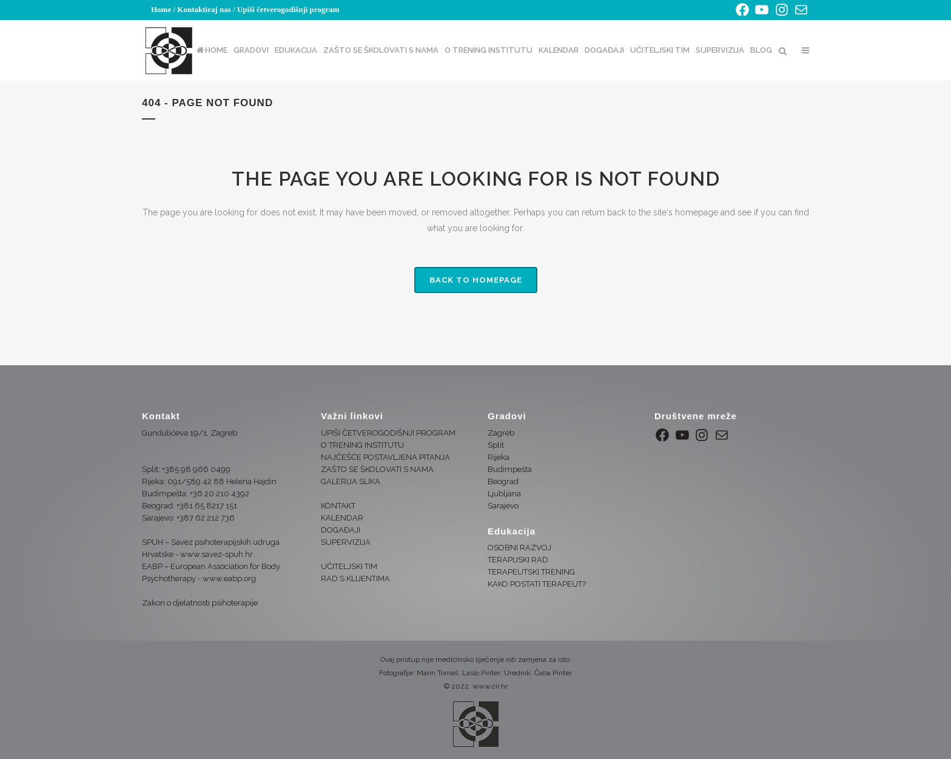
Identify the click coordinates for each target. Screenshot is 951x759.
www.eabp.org (229, 578)
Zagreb (501, 432)
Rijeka (498, 457)
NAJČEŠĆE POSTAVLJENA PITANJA (385, 457)
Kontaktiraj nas (203, 9)
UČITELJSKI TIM (349, 566)
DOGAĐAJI (340, 530)
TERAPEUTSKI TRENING (531, 571)
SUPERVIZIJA (346, 542)
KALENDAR (342, 517)
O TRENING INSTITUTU (362, 445)
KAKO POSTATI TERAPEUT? (537, 584)
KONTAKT (338, 505)
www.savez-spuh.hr (216, 554)
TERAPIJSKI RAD (518, 559)
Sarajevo (503, 505)
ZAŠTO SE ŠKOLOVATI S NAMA (377, 469)
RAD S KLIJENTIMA (355, 578)
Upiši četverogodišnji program (288, 9)
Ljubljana (504, 493)
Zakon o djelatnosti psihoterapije (200, 602)
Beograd (503, 481)
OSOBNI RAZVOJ (519, 547)
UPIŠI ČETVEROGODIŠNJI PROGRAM (388, 432)
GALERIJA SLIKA (350, 481)
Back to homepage (475, 280)
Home (161, 9)
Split (496, 445)
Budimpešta (510, 469)
